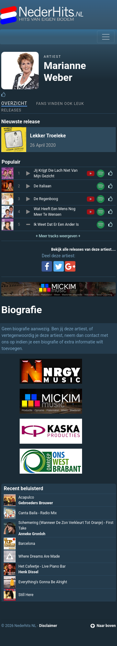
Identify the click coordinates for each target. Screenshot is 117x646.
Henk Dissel (28, 572)
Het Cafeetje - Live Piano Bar (42, 566)
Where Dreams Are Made (39, 556)
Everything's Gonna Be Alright (42, 582)
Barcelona (26, 543)
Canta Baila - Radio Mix (37, 513)
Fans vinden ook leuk (60, 103)
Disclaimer (48, 626)
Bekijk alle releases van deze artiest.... (83, 249)
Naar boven (103, 626)
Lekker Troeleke (48, 136)
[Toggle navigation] (106, 37)
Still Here (25, 595)
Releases (11, 110)
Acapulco (26, 497)
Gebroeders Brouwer (35, 503)
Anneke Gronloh (31, 534)
